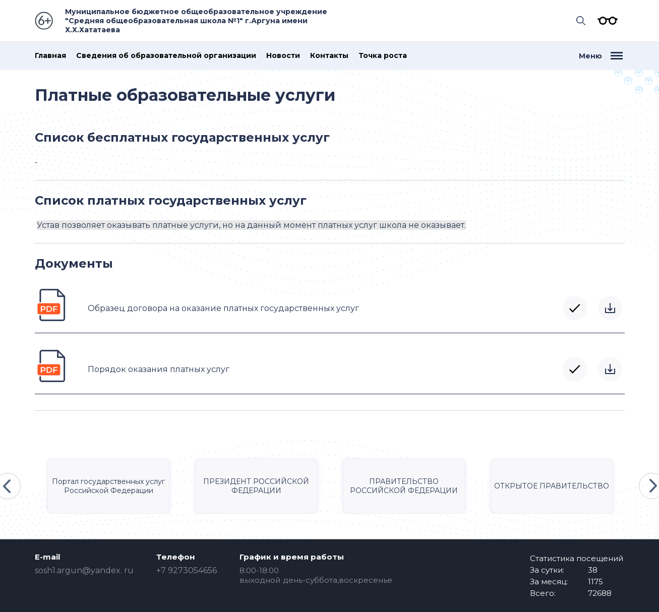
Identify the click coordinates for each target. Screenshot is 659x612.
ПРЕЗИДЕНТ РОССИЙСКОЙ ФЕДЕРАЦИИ (256, 486)
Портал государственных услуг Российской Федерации (108, 486)
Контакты (329, 55)
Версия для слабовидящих (605, 20)
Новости (283, 55)
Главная (50, 55)
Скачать (610, 308)
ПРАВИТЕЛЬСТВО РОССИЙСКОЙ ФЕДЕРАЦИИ (404, 486)
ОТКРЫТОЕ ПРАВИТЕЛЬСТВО (551, 486)
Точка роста (382, 55)
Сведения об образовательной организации (166, 55)
